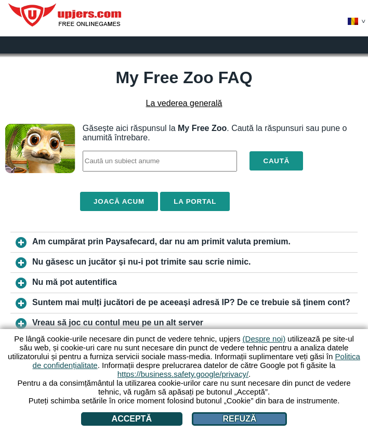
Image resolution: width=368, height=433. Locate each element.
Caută (276, 161)
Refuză (240, 418)
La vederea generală (184, 103)
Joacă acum (119, 201)
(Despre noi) (264, 338)
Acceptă (132, 418)
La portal (195, 201)
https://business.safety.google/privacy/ (182, 374)
